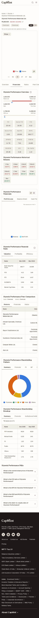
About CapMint (10, 612)
